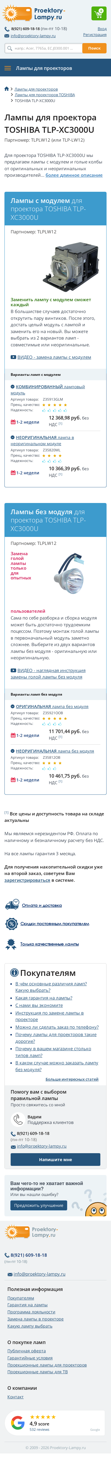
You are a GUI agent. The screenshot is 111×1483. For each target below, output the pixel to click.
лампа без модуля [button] (50, 706)
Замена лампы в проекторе (35, 1319)
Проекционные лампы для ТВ (37, 1371)
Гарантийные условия (30, 1358)
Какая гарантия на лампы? (43, 998)
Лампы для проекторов (36, 89)
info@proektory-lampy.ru (30, 35)
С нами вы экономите (39, 1005)
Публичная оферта (26, 1350)
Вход (102, 28)
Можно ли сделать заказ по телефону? (57, 1027)
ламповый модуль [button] (48, 390)
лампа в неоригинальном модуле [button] (42, 440)
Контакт (15, 1397)
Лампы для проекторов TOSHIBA (45, 94)
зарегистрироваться (27, 880)
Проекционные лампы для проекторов (47, 1365)
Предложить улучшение (38, 1205)
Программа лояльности (31, 1312)
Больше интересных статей (72, 1079)
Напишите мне (55, 1159)
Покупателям (20, 1298)
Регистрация (95, 34)
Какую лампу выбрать (29, 1326)
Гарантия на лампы (27, 1304)
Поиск (94, 48)
